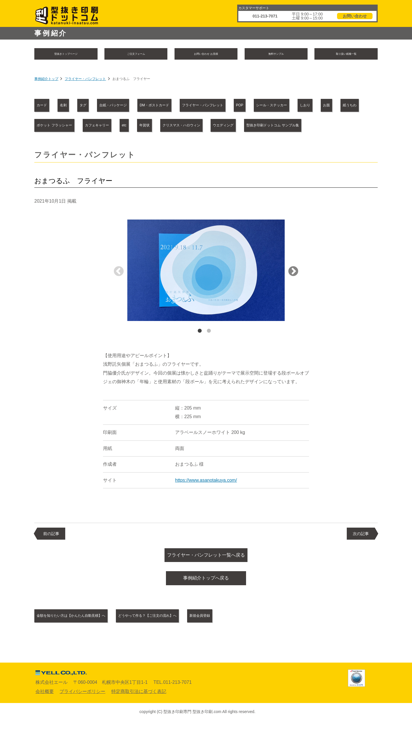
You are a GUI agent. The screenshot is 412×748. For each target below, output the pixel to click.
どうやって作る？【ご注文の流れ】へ (194, 641)
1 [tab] (200, 352)
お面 (144, 126)
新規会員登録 (268, 641)
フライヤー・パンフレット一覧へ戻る (206, 576)
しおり (111, 126)
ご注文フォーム (136, 54)
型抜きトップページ (65, 54)
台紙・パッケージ (157, 106)
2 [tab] (209, 352)
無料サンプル (276, 54)
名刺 (81, 106)
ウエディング (163, 146)
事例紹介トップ (46, 80)
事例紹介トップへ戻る (206, 602)
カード (48, 106)
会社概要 (44, 716)
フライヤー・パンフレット (85, 80)
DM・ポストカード (217, 106)
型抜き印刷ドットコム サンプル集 (234, 146)
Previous (118, 292)
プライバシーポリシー (82, 716)
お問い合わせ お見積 (206, 54)
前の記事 (51, 554)
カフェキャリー (297, 126)
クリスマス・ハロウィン (102, 146)
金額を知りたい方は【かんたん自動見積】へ (87, 641)
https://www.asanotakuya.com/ (206, 500)
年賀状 (48, 146)
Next (293, 292)
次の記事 (361, 554)
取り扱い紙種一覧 (346, 54)
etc (338, 126)
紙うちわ (180, 126)
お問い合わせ (355, 16)
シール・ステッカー (61, 126)
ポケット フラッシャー (235, 126)
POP (341, 106)
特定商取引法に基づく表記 (138, 716)
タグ (112, 106)
